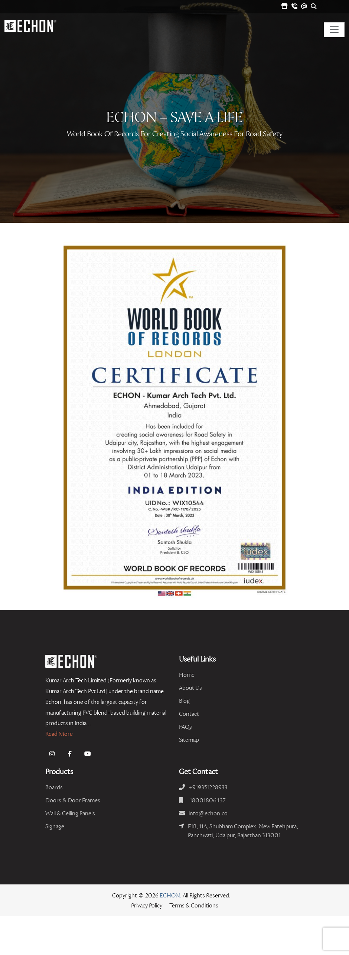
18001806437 (207, 800)
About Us (190, 687)
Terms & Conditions (193, 905)
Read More (59, 733)
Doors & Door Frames (72, 800)
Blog (184, 700)
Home (187, 674)
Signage (54, 826)
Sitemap (189, 739)
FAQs (185, 726)
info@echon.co (208, 813)
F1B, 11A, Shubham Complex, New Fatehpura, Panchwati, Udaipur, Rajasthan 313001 (243, 831)
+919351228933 (208, 787)
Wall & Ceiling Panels (70, 813)
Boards (54, 787)
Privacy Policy (146, 905)
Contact (189, 713)
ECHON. (171, 895)
